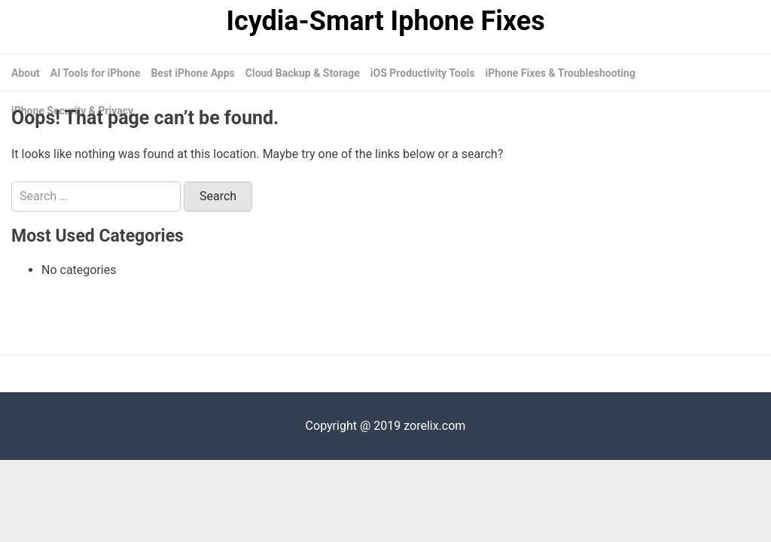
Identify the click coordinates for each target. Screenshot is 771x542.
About (25, 73)
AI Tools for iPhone (95, 73)
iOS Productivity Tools (422, 73)
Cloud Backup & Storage (302, 73)
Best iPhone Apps (192, 73)
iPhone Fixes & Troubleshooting (560, 73)
